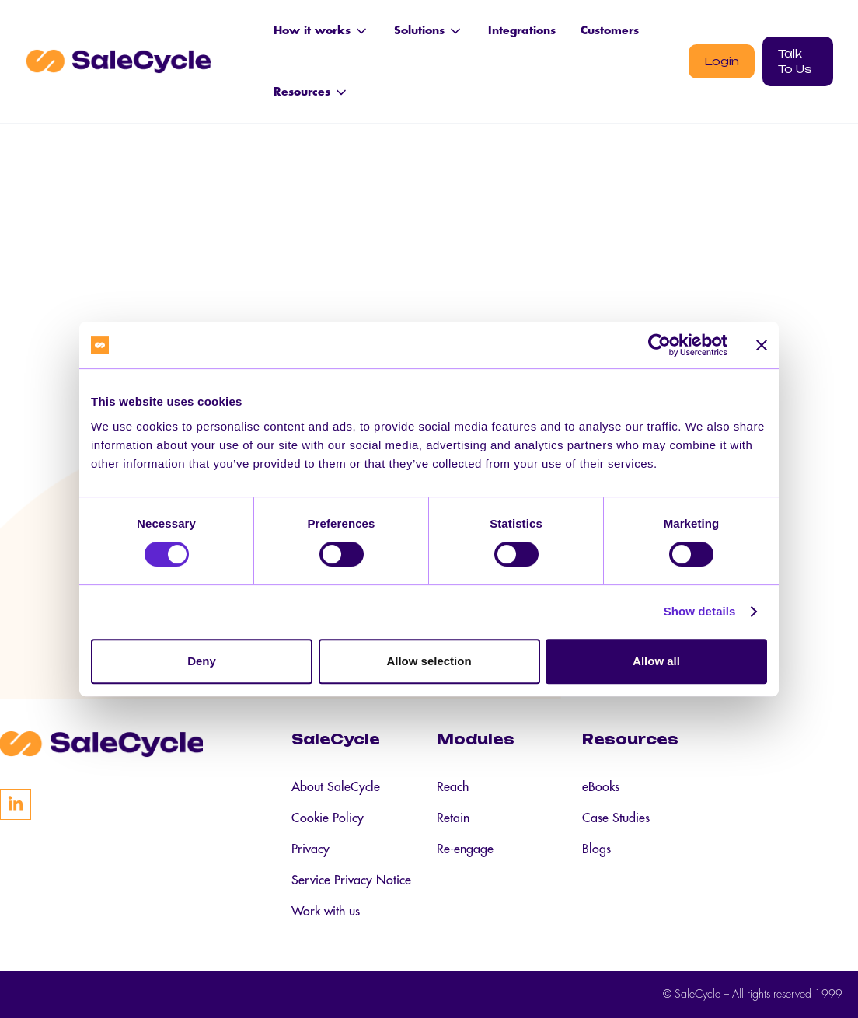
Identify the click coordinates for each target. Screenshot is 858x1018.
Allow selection (428, 661)
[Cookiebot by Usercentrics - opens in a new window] (659, 345)
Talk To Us (795, 61)
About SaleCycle (335, 787)
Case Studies (616, 818)
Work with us (325, 911)
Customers (610, 30)
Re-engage (465, 849)
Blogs (596, 849)
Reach (453, 787)
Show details (700, 611)
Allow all (656, 661)
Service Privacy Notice (351, 880)
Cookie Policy (327, 818)
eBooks (600, 787)
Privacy (310, 849)
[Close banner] (761, 345)
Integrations (522, 30)
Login (721, 61)
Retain (453, 818)
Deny (201, 661)
